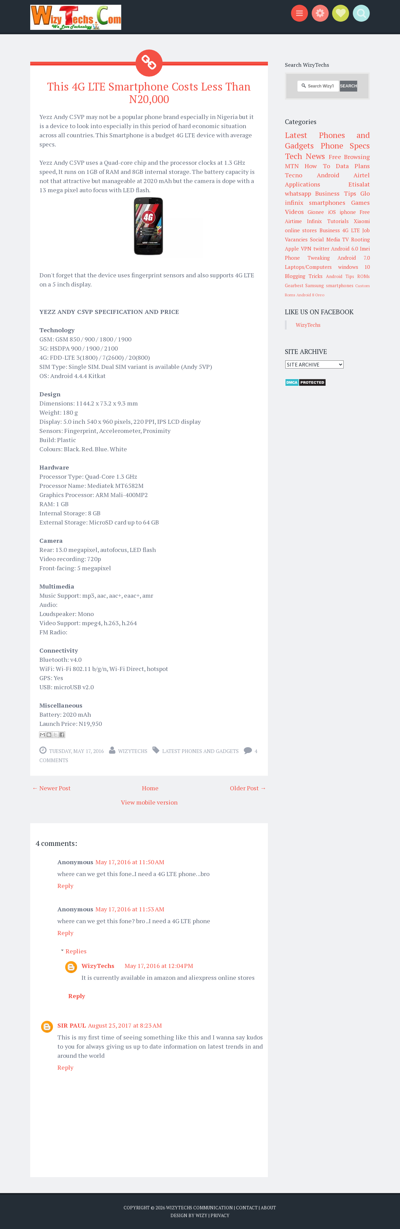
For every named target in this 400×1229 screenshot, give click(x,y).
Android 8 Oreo (310, 294)
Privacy (220, 1215)
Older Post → (248, 788)
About (268, 1208)
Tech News (305, 156)
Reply (65, 885)
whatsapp (298, 193)
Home (150, 788)
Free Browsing (349, 157)
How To (317, 166)
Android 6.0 (344, 248)
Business (330, 230)
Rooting (360, 239)
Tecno (293, 175)
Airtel (361, 175)
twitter (321, 248)
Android (328, 175)
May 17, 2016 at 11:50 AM (129, 862)
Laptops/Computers (308, 266)
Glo (365, 193)
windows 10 (354, 266)
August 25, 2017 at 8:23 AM (125, 1025)
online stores (301, 230)
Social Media (325, 239)
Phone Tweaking (307, 257)
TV (345, 239)
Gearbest (294, 285)
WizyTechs (132, 751)
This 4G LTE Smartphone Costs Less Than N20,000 (149, 92)
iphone (348, 212)
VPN (306, 248)
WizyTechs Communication (199, 1208)
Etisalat (359, 184)
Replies (76, 951)
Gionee (316, 212)
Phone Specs (345, 145)
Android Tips (340, 276)
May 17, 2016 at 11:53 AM (129, 909)
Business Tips (335, 193)
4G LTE (351, 230)
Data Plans (353, 166)
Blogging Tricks (304, 276)
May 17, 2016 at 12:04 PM (159, 966)
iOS (332, 212)
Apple (292, 248)
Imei (365, 248)
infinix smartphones (315, 202)
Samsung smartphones (329, 285)
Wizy (201, 1215)
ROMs (363, 276)
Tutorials (338, 221)
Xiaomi (362, 221)
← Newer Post (51, 788)
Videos (294, 211)
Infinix (314, 221)
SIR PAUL (71, 1025)
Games (360, 202)
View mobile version (149, 802)
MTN (292, 166)
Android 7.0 (354, 257)
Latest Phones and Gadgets (200, 751)
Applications (302, 184)
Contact (247, 1208)
